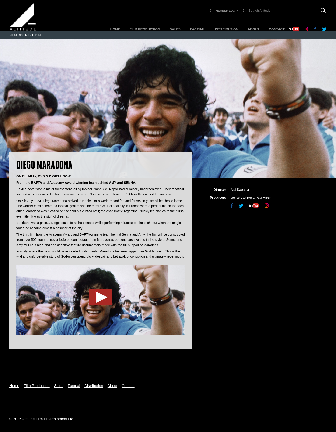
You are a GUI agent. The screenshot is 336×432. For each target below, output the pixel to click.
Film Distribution (25, 35)
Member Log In (227, 10)
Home (115, 29)
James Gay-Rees (242, 197)
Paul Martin (263, 197)
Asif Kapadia (240, 189)
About (253, 29)
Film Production (145, 29)
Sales (175, 29)
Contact (277, 29)
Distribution (226, 29)
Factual (197, 29)
